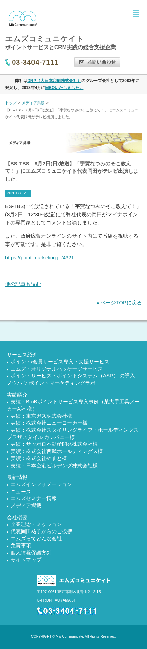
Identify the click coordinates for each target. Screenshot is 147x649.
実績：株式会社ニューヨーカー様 (49, 423)
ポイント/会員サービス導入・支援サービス (60, 361)
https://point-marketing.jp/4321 (39, 257)
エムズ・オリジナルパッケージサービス (57, 369)
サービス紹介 (22, 354)
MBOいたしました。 (64, 87)
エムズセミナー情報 (34, 498)
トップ (10, 103)
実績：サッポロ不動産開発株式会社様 (54, 444)
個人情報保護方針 (31, 552)
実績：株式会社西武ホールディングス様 (57, 451)
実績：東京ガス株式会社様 (41, 416)
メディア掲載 (33, 103)
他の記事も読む (23, 284)
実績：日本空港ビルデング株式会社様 (54, 465)
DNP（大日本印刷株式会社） (54, 80)
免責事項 (21, 545)
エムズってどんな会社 (36, 538)
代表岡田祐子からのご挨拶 (41, 531)
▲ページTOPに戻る (119, 302)
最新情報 (17, 477)
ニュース (21, 491)
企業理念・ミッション (36, 524)
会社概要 (17, 517)
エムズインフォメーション (41, 484)
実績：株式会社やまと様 (39, 458)
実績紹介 (17, 395)
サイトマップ (26, 560)
